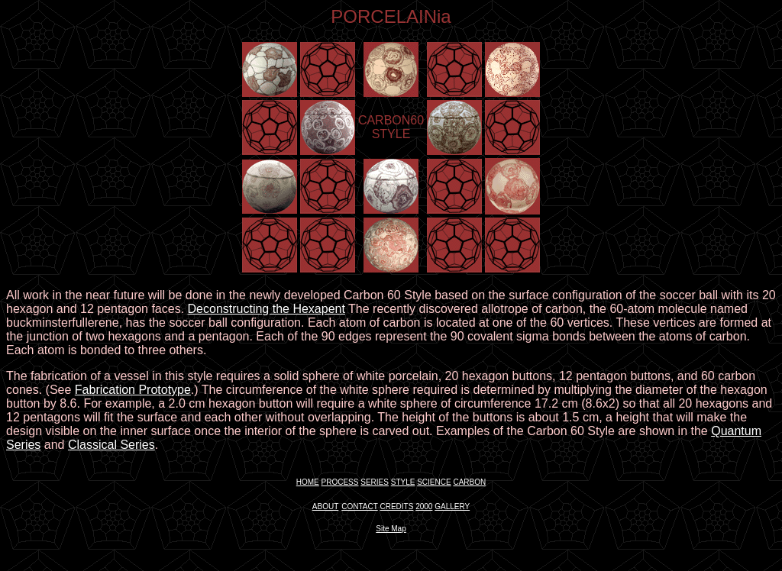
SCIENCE (434, 482)
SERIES (374, 482)
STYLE (403, 482)
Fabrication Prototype (133, 389)
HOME (307, 482)
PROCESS (340, 482)
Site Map (391, 528)
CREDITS (396, 506)
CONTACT (359, 506)
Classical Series (111, 444)
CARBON (469, 482)
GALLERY (452, 506)
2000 (423, 506)
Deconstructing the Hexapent (266, 308)
